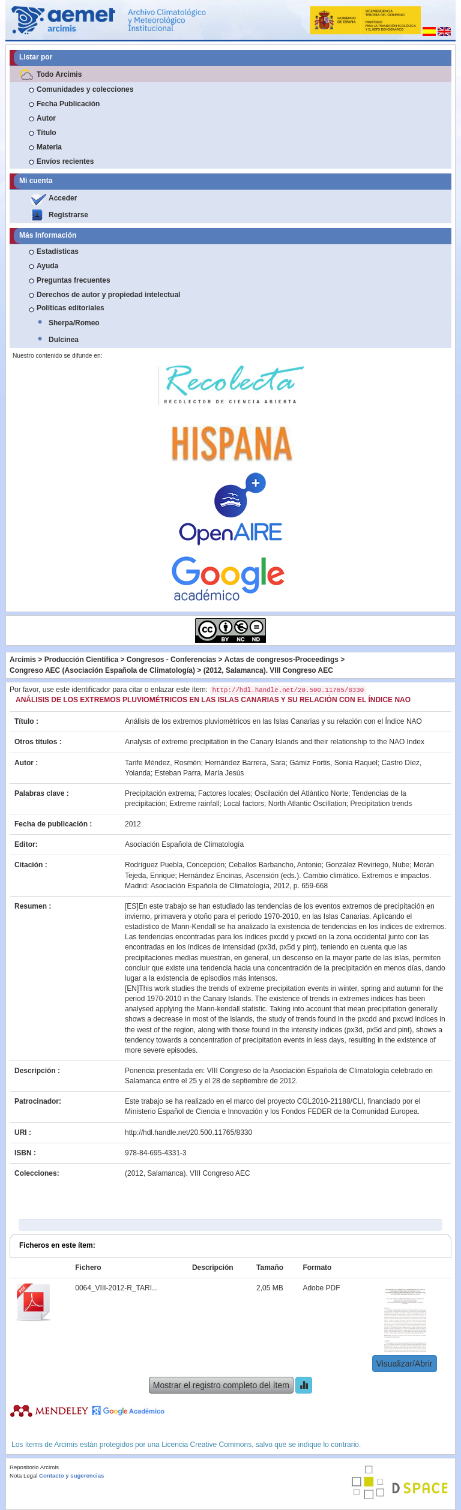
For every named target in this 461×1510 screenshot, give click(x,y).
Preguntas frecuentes (73, 280)
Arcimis (23, 659)
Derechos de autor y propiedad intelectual (108, 294)
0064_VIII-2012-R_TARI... (116, 1288)
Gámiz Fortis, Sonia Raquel (333, 763)
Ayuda (47, 266)
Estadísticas (58, 251)
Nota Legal (23, 1475)
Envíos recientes (65, 161)
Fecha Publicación (68, 104)
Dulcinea (64, 339)
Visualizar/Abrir (404, 1363)
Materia (49, 147)
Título (46, 132)
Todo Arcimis (59, 74)
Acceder (63, 198)
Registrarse (68, 215)
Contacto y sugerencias (71, 1475)
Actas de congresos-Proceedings (281, 659)
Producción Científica (81, 659)
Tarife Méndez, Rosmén (163, 763)
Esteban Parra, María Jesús (199, 773)
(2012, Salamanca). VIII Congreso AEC (268, 670)
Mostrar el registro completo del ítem (221, 1385)
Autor (46, 118)
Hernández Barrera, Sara (245, 763)
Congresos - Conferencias (171, 659)
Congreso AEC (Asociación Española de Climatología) (102, 670)
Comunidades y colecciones (85, 89)
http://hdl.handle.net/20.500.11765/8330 (188, 1132)
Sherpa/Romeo (74, 323)
